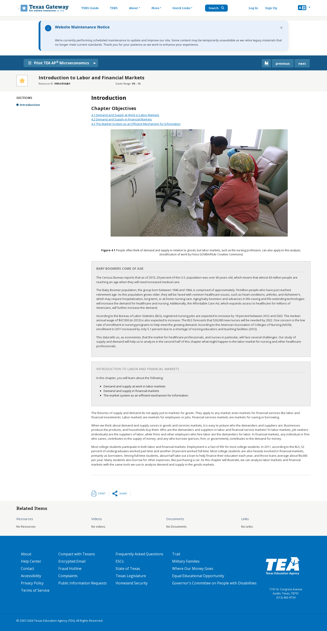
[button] (304, 8)
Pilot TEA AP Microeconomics (58, 62)
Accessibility (31, 575)
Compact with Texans (76, 553)
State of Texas (128, 568)
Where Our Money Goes (192, 568)
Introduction (30, 105)
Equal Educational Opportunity (198, 575)
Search (217, 8)
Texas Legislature (131, 575)
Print (102, 493)
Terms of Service (35, 590)
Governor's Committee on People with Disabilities (214, 583)
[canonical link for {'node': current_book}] (266, 63)
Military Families (186, 561)
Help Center (31, 561)
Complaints (68, 575)
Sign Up (271, 8)
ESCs (120, 561)
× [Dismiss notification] (281, 28)
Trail (176, 553)
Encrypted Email (71, 561)
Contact (27, 568)
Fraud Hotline (70, 568)
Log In (253, 8)
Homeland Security (132, 583)
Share (123, 493)
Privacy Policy (32, 583)
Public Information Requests (82, 583)
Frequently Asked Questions (139, 553)
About (26, 553)
